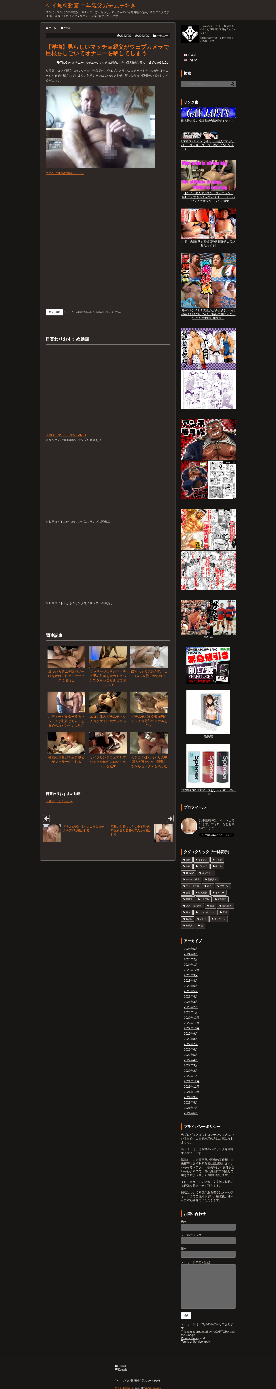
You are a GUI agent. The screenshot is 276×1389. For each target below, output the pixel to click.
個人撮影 (132, 62)
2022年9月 (191, 1033)
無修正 (189, 899)
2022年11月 (191, 1023)
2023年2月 (191, 1007)
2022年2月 (191, 1070)
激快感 (208, 734)
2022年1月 (191, 1076)
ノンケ (203, 919)
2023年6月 (191, 985)
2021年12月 (191, 1081)
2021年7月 (191, 1107)
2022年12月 (191, 1017)
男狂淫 (208, 635)
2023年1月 (191, 1012)
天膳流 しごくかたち (59, 801)
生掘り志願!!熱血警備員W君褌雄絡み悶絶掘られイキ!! (208, 242)
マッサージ (219, 919)
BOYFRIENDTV (193, 905)
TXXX (189, 919)
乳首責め (212, 879)
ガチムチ (91, 62)
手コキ (218, 866)
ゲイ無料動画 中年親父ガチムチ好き (91, 6)
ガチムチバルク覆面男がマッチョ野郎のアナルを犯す (149, 721)
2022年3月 (191, 1065)
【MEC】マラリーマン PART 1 (108, 392)
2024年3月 (191, 954)
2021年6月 (191, 1113)
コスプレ (205, 899)
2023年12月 (191, 970)
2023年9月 (191, 975)
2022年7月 (191, 1044)
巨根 (224, 912)
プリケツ (224, 886)
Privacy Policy (190, 1338)
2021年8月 (191, 1102)
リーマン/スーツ (206, 912)
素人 (142, 62)
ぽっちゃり (207, 873)
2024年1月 (191, 964)
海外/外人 (226, 905)
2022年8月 (191, 1038)
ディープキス (192, 886)
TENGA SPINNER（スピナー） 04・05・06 (208, 790)
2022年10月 (191, 1028)
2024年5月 (191, 948)
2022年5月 (191, 1054)
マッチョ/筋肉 (108, 62)
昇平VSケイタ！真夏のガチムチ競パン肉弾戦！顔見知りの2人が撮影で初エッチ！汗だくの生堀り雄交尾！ (208, 312)
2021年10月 (191, 1091)
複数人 (189, 925)
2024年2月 (191, 959)
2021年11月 (191, 1086)
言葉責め (222, 899)
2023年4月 (191, 996)
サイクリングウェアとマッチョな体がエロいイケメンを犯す (108, 762)
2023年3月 (191, 1001)
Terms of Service (192, 1341)
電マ (188, 912)
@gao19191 (160, 62)
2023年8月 (191, 980)
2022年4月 (191, 1060)
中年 (121, 62)
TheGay (65, 62)
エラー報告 (54, 312)
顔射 (212, 905)
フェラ (218, 859)
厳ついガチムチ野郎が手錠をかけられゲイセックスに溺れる (66, 676)
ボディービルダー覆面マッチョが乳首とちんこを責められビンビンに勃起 (66, 721)
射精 (188, 859)
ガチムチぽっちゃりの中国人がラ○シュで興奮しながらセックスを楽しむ (149, 762)
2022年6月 (191, 1049)
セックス (202, 859)
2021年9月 (191, 1097)
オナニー (162, 35)
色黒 (188, 892)
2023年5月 (191, 991)
